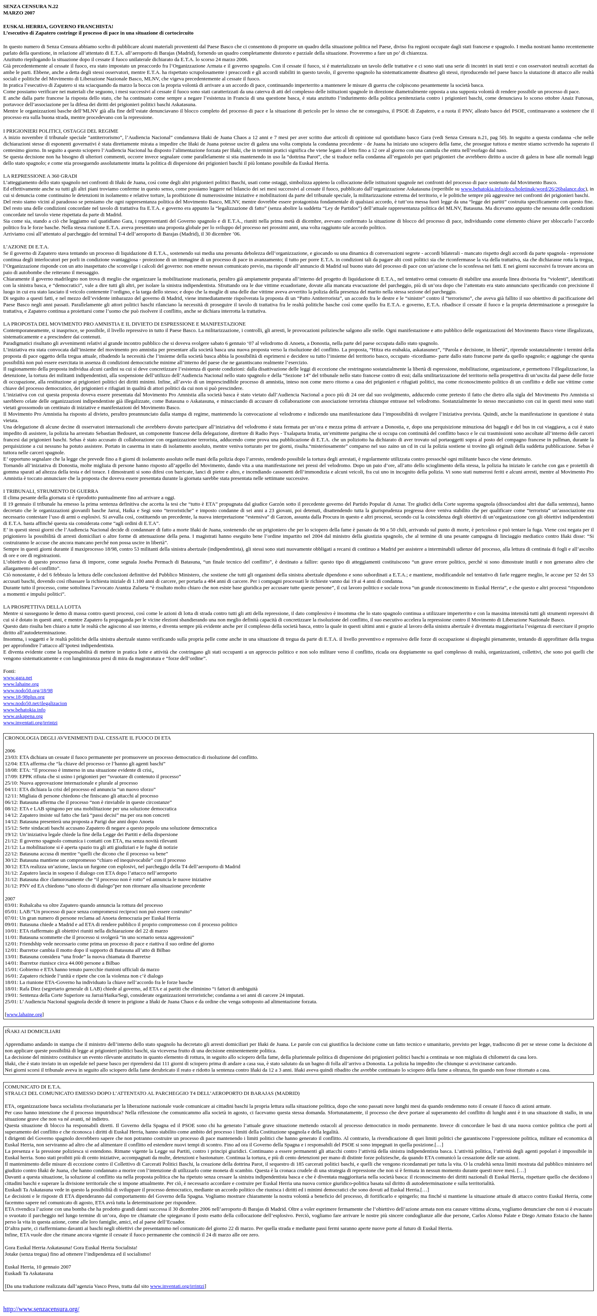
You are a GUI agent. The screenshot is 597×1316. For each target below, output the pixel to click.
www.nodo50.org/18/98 (28, 690)
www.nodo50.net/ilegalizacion (35, 703)
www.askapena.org (23, 716)
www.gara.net (17, 677)
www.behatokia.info (24, 710)
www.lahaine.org (21, 684)
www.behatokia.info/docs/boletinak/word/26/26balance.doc (523, 189)
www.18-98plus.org (24, 697)
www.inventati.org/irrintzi (30, 722)
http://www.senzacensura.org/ (41, 1309)
